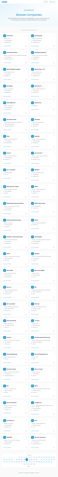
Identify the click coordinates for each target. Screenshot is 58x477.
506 (36, 459)
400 (4, 459)
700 (7, 461)
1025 (39, 461)
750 (12, 461)
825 (19, 461)
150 (31, 457)
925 (29, 461)
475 (12, 459)
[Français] (45, 2)
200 (36, 457)
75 (24, 457)
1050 (42, 461)
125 (29, 457)
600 (49, 459)
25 (19, 457)
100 (26, 457)
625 (51, 459)
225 (39, 457)
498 (17, 459)
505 (34, 459)
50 (21, 457)
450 (9, 459)
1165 (26, 464)
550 (44, 459)
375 (54, 457)
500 (21, 459)
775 (14, 461)
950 (31, 461)
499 (19, 459)
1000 (37, 461)
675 (4, 461)
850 (21, 461)
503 (29, 459)
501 (24, 459)
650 (54, 459)
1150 (51, 461)
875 (24, 461)
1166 (29, 464)
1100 (46, 461)
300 (46, 457)
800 (17, 461)
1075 (44, 461)
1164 (24, 464)
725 (9, 461)
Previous (29, 455)
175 (34, 457)
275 (44, 457)
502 (26, 459)
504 (32, 459)
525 (41, 459)
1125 (49, 461)
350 (51, 457)
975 (34, 461)
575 (46, 459)
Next (29, 466)
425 (7, 459)
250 (41, 457)
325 (49, 457)
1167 (31, 464)
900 (27, 461)
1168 (34, 464)
